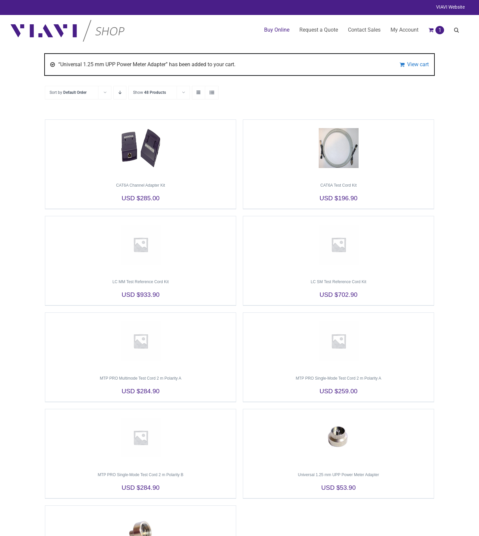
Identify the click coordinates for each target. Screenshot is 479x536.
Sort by (68, 92)
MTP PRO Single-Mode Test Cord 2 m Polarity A (338, 378)
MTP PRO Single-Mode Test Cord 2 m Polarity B (141, 474)
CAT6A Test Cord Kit (338, 185)
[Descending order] (119, 92)
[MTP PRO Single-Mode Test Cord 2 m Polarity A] (338, 341)
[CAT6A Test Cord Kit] (338, 148)
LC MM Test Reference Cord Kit (140, 281)
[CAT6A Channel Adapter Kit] (140, 148)
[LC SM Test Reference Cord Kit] (338, 244)
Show (149, 92)
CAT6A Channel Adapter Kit (140, 185)
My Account (404, 30)
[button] (456, 30)
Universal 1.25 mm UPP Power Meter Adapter (338, 474)
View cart (418, 64)
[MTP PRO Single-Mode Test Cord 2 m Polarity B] (140, 437)
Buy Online (276, 30)
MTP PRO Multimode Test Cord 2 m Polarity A (140, 378)
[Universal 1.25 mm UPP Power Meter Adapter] (338, 437)
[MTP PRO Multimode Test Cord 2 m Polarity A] (140, 341)
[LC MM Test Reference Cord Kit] (140, 244)
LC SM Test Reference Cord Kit (338, 281)
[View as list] (211, 92)
